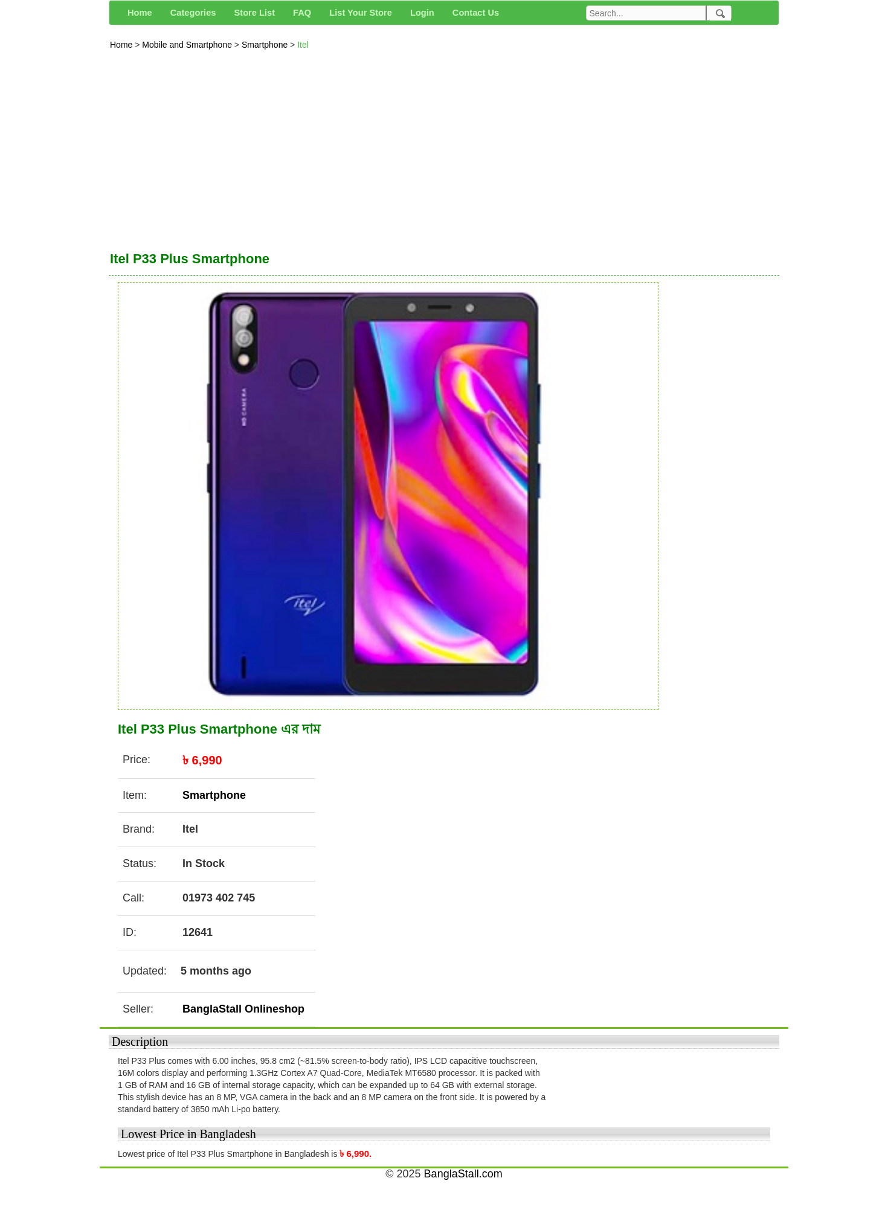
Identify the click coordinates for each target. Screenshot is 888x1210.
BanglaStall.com (463, 1174)
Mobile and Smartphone (188, 45)
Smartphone (266, 45)
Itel (303, 45)
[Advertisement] (444, 147)
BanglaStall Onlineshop (243, 1009)
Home (122, 45)
